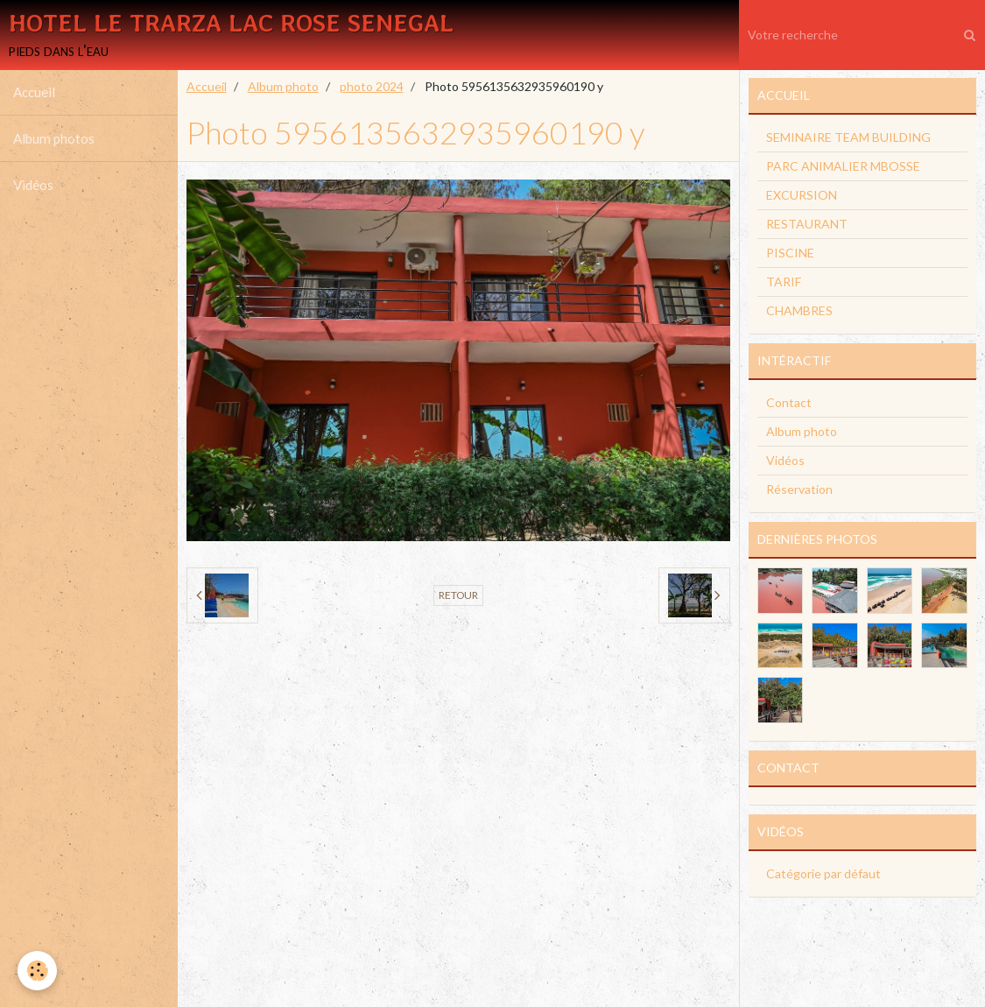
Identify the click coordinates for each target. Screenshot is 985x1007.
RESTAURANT (807, 224)
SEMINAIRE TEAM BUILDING (848, 137)
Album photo (283, 87)
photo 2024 (372, 87)
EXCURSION (801, 195)
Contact (789, 403)
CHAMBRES (799, 311)
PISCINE (790, 253)
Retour (458, 595)
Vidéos (33, 186)
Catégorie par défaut (823, 874)
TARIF (783, 282)
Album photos (54, 139)
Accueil (34, 93)
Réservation (799, 489)
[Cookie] (37, 970)
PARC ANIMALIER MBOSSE (843, 166)
